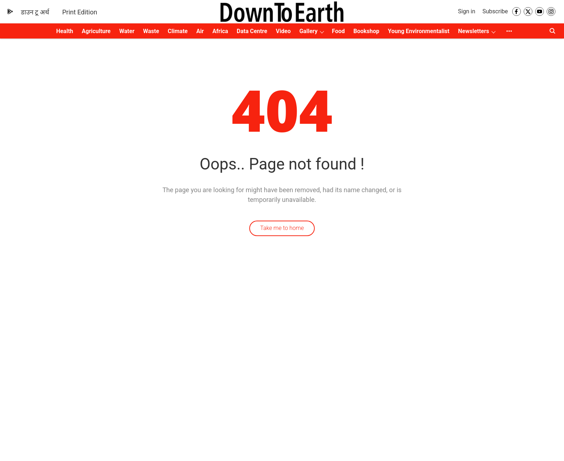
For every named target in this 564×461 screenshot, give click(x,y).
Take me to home (282, 228)
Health (64, 31)
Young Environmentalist (419, 31)
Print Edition (79, 12)
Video (283, 31)
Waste (151, 31)
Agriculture (96, 31)
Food (338, 31)
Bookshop (366, 31)
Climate (177, 31)
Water (127, 31)
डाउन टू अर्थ (35, 12)
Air (200, 31)
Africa (220, 31)
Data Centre (252, 31)
